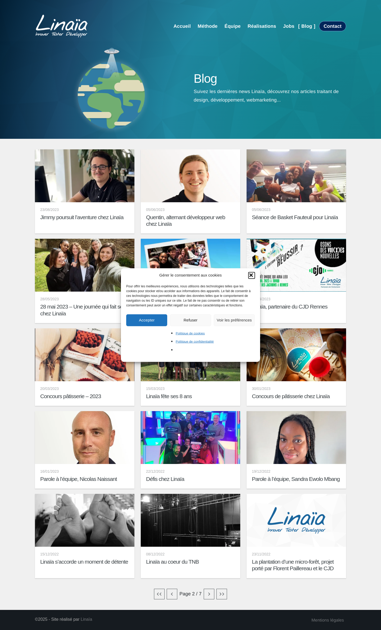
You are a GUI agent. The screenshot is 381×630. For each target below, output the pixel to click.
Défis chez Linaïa (165, 479)
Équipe (233, 26)
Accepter (147, 320)
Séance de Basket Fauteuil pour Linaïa (295, 217)
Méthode (207, 26)
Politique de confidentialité (195, 341)
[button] (251, 275)
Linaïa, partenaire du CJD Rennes (290, 306)
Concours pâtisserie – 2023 (70, 396)
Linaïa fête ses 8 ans (169, 396)
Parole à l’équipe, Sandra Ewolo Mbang (296, 479)
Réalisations (262, 26)
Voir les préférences (234, 320)
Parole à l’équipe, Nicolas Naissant (78, 479)
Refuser (191, 320)
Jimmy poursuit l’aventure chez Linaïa (81, 217)
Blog (306, 26)
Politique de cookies (190, 333)
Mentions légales (327, 620)
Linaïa (86, 619)
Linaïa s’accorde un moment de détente (84, 562)
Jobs (288, 26)
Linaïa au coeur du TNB (172, 562)
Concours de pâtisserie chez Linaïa (291, 396)
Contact (333, 26)
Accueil (182, 26)
